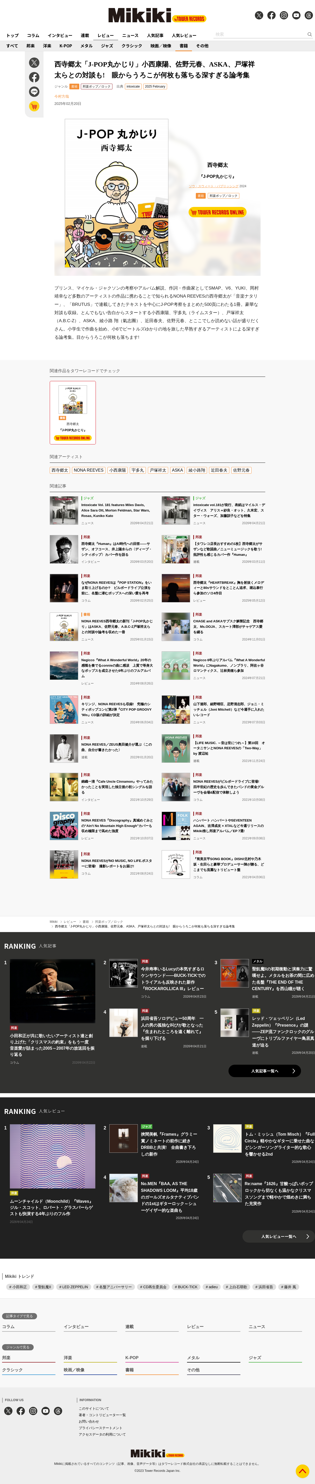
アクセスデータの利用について (102, 1434)
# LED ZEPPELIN (73, 1287)
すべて (12, 45)
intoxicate (133, 86)
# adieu (212, 1287)
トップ (12, 35)
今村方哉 (61, 96)
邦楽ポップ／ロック (97, 86)
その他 (202, 45)
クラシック (131, 45)
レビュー (105, 35)
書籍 (184, 45)
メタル (86, 45)
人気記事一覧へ (264, 1071)
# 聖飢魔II (43, 1287)
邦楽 (30, 45)
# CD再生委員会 (153, 1287)
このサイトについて (94, 1408)
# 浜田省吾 (264, 1287)
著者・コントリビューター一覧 (102, 1415)
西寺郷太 (60, 470)
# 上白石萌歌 (236, 1287)
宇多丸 (138, 470)
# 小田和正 (18, 1287)
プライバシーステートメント (101, 1428)
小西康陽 (117, 470)
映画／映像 (161, 45)
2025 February (155, 86)
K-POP (66, 45)
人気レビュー (184, 35)
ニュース (130, 35)
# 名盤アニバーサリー (114, 1287)
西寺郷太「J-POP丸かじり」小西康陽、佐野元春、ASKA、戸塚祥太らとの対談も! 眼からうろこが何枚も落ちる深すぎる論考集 (145, 926)
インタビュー (60, 35)
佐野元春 (241, 470)
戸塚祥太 (158, 470)
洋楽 (47, 45)
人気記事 (155, 35)
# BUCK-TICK (186, 1287)
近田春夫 (219, 470)
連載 (85, 35)
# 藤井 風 (288, 1287)
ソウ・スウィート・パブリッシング (214, 186)
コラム (33, 35)
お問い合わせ (89, 1421)
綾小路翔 (197, 470)
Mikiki (54, 922)
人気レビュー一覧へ (278, 1236)
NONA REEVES (89, 470)
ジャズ (107, 45)
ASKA (177, 470)
